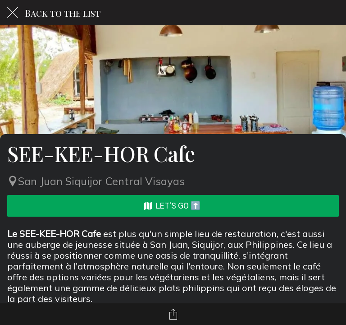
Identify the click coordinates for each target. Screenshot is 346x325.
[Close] (12, 12)
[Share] (173, 314)
